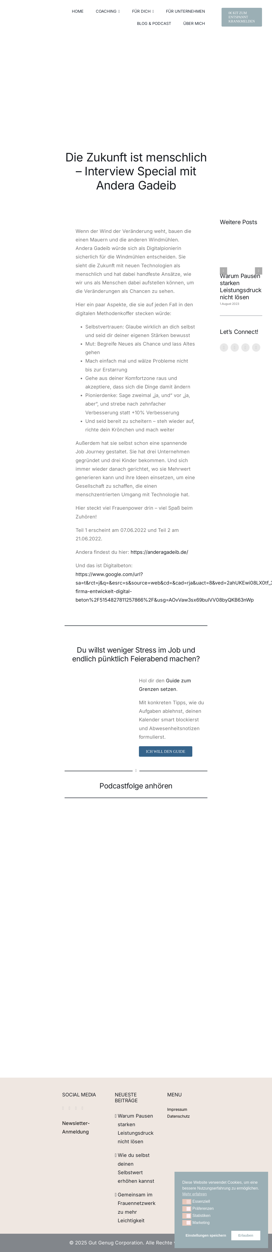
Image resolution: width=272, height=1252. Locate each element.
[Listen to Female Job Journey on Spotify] (154, 813)
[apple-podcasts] (157, 829)
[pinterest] (235, 347)
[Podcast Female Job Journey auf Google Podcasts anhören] (157, 843)
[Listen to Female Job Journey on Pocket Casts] (157, 862)
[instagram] (224, 347)
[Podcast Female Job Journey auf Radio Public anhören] (157, 893)
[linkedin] (245, 347)
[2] (99, 679)
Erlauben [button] (245, 1235)
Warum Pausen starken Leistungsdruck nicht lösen (241, 286)
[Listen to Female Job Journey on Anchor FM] (159, 878)
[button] (186, 1201)
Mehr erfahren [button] (194, 1194)
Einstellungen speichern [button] (206, 1235)
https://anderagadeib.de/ (159, 552)
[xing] (256, 347)
